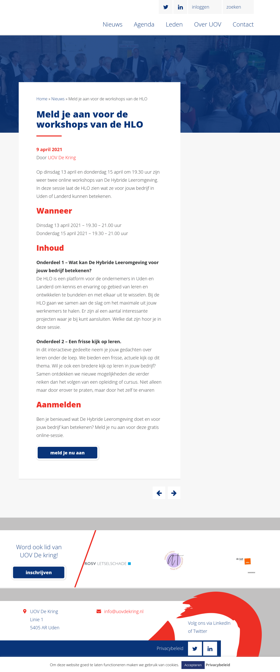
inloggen (200, 7)
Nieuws (113, 24)
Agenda (144, 24)
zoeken (233, 7)
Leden (174, 24)
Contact (243, 24)
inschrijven (39, 572)
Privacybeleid (170, 648)
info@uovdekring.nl (123, 611)
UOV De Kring (62, 157)
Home (42, 99)
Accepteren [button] (193, 665)
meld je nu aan (67, 453)
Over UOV (207, 24)
